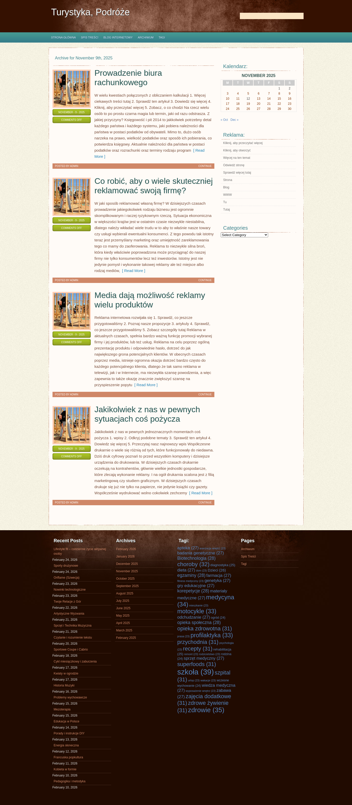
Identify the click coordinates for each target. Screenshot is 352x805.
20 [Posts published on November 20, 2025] (258, 104)
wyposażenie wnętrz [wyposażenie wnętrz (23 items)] (201, 690)
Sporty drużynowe (66, 565)
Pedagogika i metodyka (70, 781)
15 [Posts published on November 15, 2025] (279, 98)
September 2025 (127, 586)
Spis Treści (89, 37)
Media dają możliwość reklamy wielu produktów (150, 300)
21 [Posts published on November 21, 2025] (268, 104)
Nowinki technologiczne (70, 589)
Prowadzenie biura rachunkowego (128, 77)
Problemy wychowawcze (70, 697)
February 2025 (126, 638)
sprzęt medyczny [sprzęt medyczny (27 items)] (204, 658)
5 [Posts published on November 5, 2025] (248, 93)
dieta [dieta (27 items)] (186, 570)
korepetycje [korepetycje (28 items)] (193, 590)
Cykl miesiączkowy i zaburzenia (75, 661)
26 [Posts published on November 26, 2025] (248, 109)
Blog (226, 187)
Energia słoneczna (66, 745)
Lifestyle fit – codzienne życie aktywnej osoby (80, 551)
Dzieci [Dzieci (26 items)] (217, 570)
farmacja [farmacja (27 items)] (218, 575)
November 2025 (127, 571)
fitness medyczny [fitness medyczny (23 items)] (190, 580)
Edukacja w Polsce (67, 721)
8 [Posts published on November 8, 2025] (279, 93)
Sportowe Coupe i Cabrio (71, 649)
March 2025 (124, 630)
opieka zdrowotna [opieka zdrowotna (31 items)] (204, 628)
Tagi (162, 37)
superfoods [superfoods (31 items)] (196, 664)
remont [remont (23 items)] (191, 654)
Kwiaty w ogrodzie (66, 673)
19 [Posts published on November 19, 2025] (248, 104)
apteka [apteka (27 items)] (188, 548)
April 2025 (123, 623)
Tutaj (226, 209)
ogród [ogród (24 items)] (218, 617)
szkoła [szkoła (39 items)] (195, 672)
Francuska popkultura (68, 757)
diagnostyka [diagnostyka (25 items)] (222, 565)
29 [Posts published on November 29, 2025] (279, 109)
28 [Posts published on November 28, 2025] (268, 109)
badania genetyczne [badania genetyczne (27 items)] (200, 553)
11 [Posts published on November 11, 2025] (238, 98)
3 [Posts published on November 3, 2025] (227, 93)
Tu (225, 202)
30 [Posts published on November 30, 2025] (289, 109)
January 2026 (125, 556)
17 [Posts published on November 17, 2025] (227, 104)
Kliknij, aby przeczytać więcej (243, 143)
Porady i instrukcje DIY (69, 733)
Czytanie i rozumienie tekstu (73, 637)
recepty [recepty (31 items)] (198, 648)
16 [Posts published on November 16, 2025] (289, 98)
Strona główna (63, 37)
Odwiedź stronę (233, 165)
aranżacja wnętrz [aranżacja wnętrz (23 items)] (213, 548)
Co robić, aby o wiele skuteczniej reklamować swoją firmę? (154, 185)
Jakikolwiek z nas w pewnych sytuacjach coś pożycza (147, 414)
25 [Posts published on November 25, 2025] (238, 109)
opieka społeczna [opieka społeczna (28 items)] (199, 622)
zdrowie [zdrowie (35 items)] (206, 709)
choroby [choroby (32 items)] (193, 564)
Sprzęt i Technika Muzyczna (73, 625)
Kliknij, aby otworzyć (237, 150)
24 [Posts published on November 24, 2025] (227, 109)
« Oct (224, 120)
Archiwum (146, 37)
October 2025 (125, 578)
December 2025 (127, 564)
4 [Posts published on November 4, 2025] (238, 93)
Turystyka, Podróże (90, 12)
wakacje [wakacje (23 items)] (208, 680)
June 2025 (123, 608)
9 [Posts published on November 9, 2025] (290, 93)
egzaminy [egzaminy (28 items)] (191, 575)
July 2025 (122, 601)
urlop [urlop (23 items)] (194, 680)
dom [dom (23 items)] (201, 570)
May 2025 (123, 615)
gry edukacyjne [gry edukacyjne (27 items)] (196, 585)
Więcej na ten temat (236, 158)
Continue (205, 166)
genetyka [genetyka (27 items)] (217, 580)
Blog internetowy (118, 37)
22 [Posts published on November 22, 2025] (279, 104)
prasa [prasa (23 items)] (183, 636)
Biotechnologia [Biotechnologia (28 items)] (196, 558)
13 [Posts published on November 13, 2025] (258, 98)
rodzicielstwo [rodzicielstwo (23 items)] (209, 654)
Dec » (234, 120)
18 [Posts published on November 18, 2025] (238, 104)
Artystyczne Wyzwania (69, 613)
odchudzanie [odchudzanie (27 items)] (193, 617)
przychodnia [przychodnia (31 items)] (198, 642)
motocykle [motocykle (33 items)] (196, 611)
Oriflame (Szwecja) (67, 577)
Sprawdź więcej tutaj (237, 172)
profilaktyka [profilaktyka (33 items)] (211, 635)
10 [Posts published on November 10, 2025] (227, 98)
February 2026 (126, 549)
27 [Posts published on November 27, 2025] (258, 109)
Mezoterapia (62, 709)
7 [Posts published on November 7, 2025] (269, 93)
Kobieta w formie (65, 769)
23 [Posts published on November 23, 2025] (289, 104)
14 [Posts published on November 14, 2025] (268, 98)
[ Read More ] (132, 270)
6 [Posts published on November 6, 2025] (258, 93)
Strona (227, 180)
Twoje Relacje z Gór (67, 601)
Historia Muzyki (64, 685)
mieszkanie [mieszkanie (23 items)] (198, 605)
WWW (227, 195)
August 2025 (124, 593)
